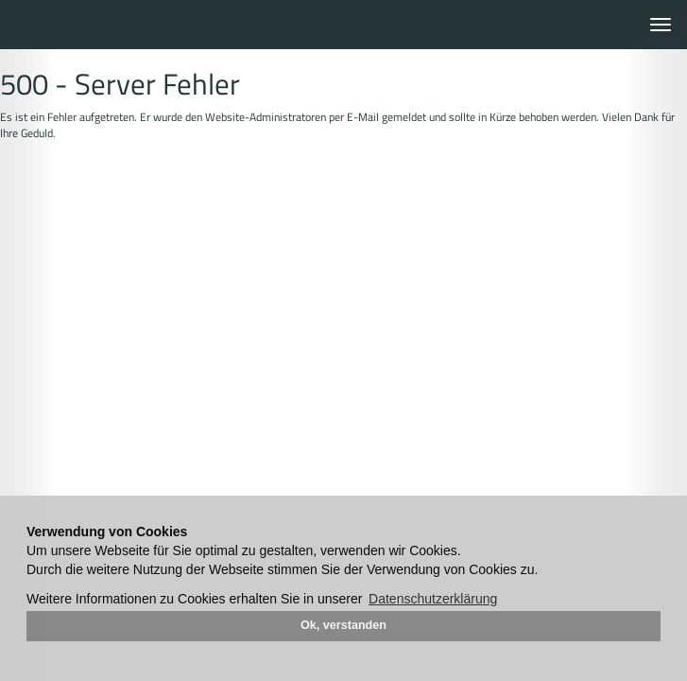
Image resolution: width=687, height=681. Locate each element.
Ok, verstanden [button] (343, 625)
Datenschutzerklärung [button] (433, 598)
